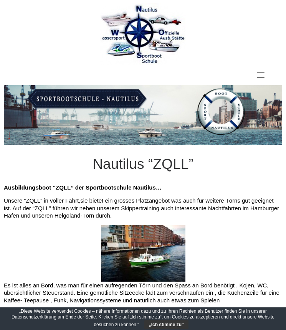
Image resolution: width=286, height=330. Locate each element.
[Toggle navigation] (260, 74)
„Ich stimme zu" (166, 324)
